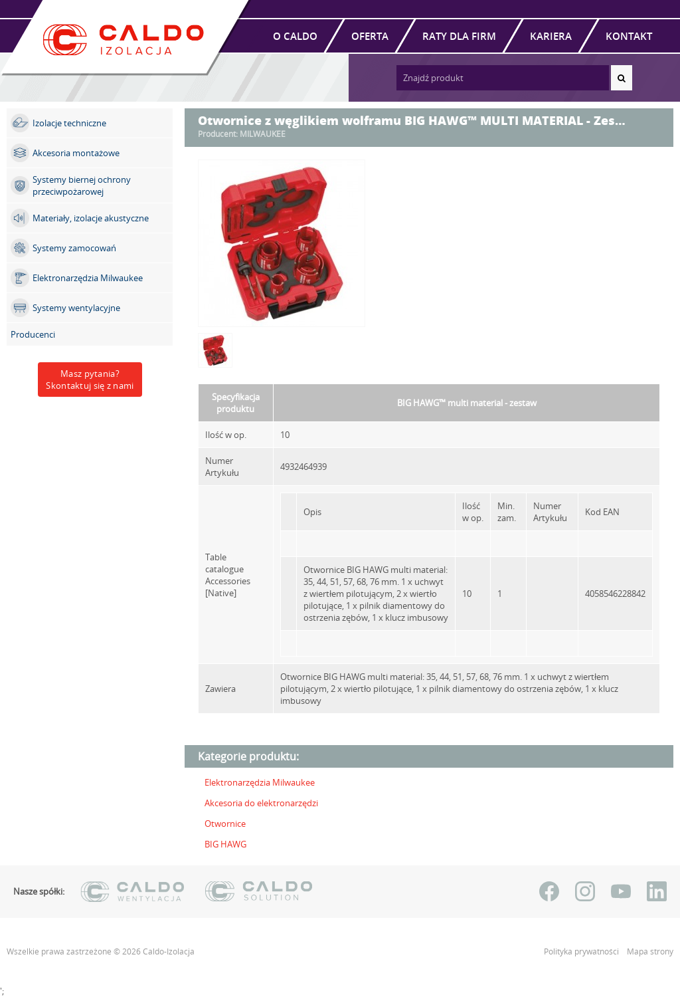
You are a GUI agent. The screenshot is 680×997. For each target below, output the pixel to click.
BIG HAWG (225, 844)
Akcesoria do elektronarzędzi (261, 803)
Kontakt (629, 36)
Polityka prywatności (582, 951)
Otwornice (225, 824)
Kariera (551, 36)
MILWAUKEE (263, 134)
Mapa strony (650, 951)
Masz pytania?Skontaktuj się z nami (89, 379)
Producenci (33, 334)
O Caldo (295, 36)
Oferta (369, 36)
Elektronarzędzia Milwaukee (260, 782)
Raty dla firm (459, 36)
